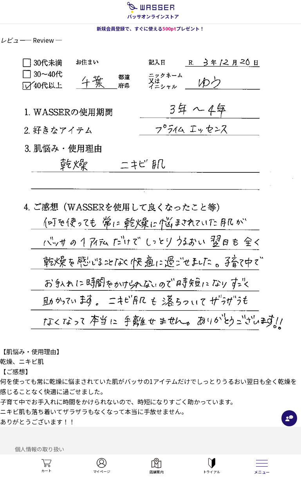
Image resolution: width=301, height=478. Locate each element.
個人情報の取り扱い (39, 449)
